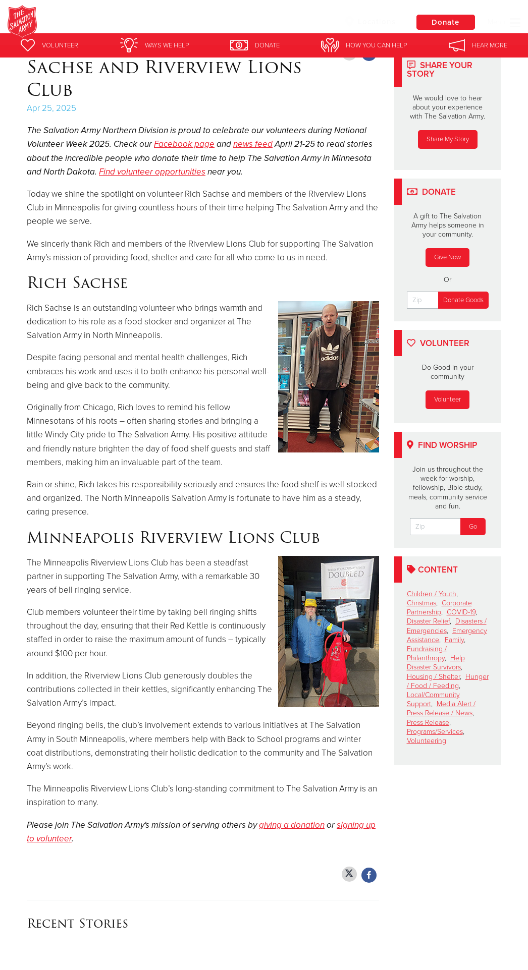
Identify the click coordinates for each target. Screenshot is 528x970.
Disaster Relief (428, 621)
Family (454, 640)
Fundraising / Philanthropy (427, 653)
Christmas (421, 603)
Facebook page (184, 144)
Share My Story (448, 139)
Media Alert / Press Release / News (441, 708)
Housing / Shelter (433, 676)
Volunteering (426, 740)
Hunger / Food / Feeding (448, 681)
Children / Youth (431, 594)
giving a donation (292, 825)
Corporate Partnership (439, 607)
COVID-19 (461, 612)
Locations (368, 21)
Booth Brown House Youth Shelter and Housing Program (213, 22)
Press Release (428, 722)
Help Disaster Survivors (436, 662)
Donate (445, 22)
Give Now (447, 257)
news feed (253, 144)
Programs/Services (435, 731)
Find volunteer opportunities (152, 171)
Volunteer (447, 399)
